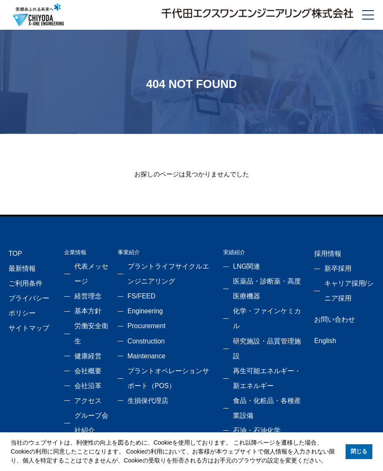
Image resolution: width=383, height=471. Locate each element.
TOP (14, 252)
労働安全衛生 (89, 316)
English (323, 329)
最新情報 (20, 265)
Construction (143, 329)
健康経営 (84, 329)
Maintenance (143, 342)
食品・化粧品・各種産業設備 (269, 355)
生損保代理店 (143, 380)
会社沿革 (84, 355)
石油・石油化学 (252, 367)
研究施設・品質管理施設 (263, 316)
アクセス (84, 367)
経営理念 (84, 291)
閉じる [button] (359, 451)
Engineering (142, 304)
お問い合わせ (330, 310)
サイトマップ (25, 316)
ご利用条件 (22, 278)
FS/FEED (139, 291)
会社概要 (84, 342)
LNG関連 (244, 265)
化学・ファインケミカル (263, 304)
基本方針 (84, 304)
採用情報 (325, 252)
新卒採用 (335, 265)
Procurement (143, 316)
